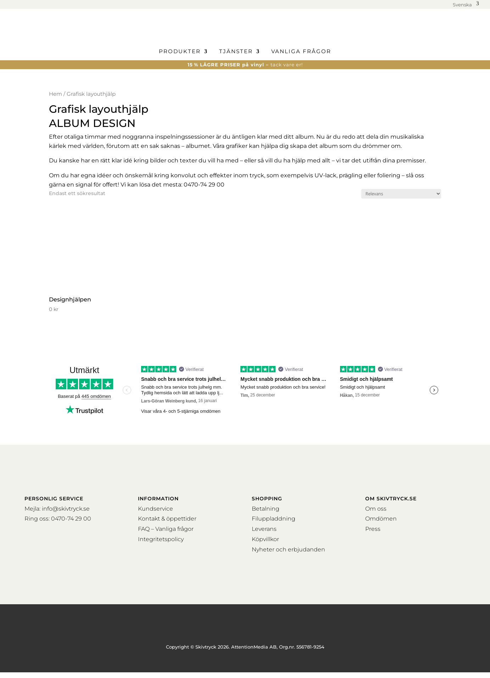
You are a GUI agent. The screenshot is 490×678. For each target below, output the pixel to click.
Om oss (375, 508)
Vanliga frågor (301, 52)
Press (372, 529)
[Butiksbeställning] (401, 194)
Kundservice (155, 508)
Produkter (180, 52)
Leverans (264, 529)
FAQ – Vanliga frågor (166, 529)
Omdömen (381, 518)
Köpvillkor (265, 539)
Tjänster (236, 52)
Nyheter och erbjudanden (288, 549)
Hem (55, 94)
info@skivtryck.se (66, 508)
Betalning (265, 508)
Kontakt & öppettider (167, 518)
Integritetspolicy (161, 539)
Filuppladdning (273, 518)
